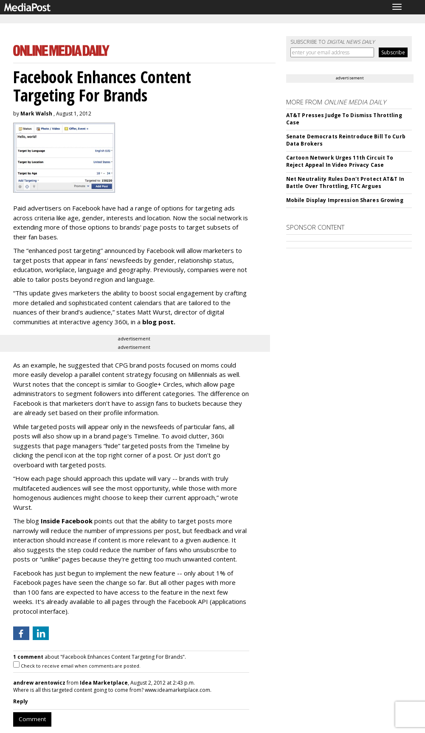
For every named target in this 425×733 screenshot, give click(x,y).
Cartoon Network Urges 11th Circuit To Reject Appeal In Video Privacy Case (339, 161)
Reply (20, 701)
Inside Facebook (66, 521)
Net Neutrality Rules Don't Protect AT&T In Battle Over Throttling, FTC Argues (345, 182)
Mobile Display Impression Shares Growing (344, 200)
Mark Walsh (36, 113)
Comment (32, 719)
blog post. (158, 321)
